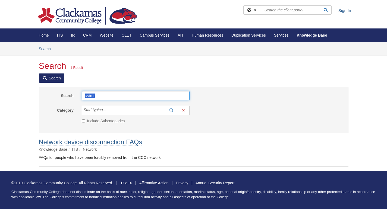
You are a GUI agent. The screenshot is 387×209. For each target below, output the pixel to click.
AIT (181, 35)
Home (44, 35)
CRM (87, 35)
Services (281, 35)
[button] (172, 110)
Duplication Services (248, 35)
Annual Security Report (214, 183)
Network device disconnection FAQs (90, 142)
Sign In (344, 10)
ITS (60, 35)
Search (47, 48)
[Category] (109, 110)
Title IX (126, 183)
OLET (127, 35)
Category (65, 110)
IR (73, 35)
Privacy (182, 183)
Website (107, 35)
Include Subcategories (103, 121)
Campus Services (154, 35)
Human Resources (207, 35)
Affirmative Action (153, 183)
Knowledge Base (312, 35)
